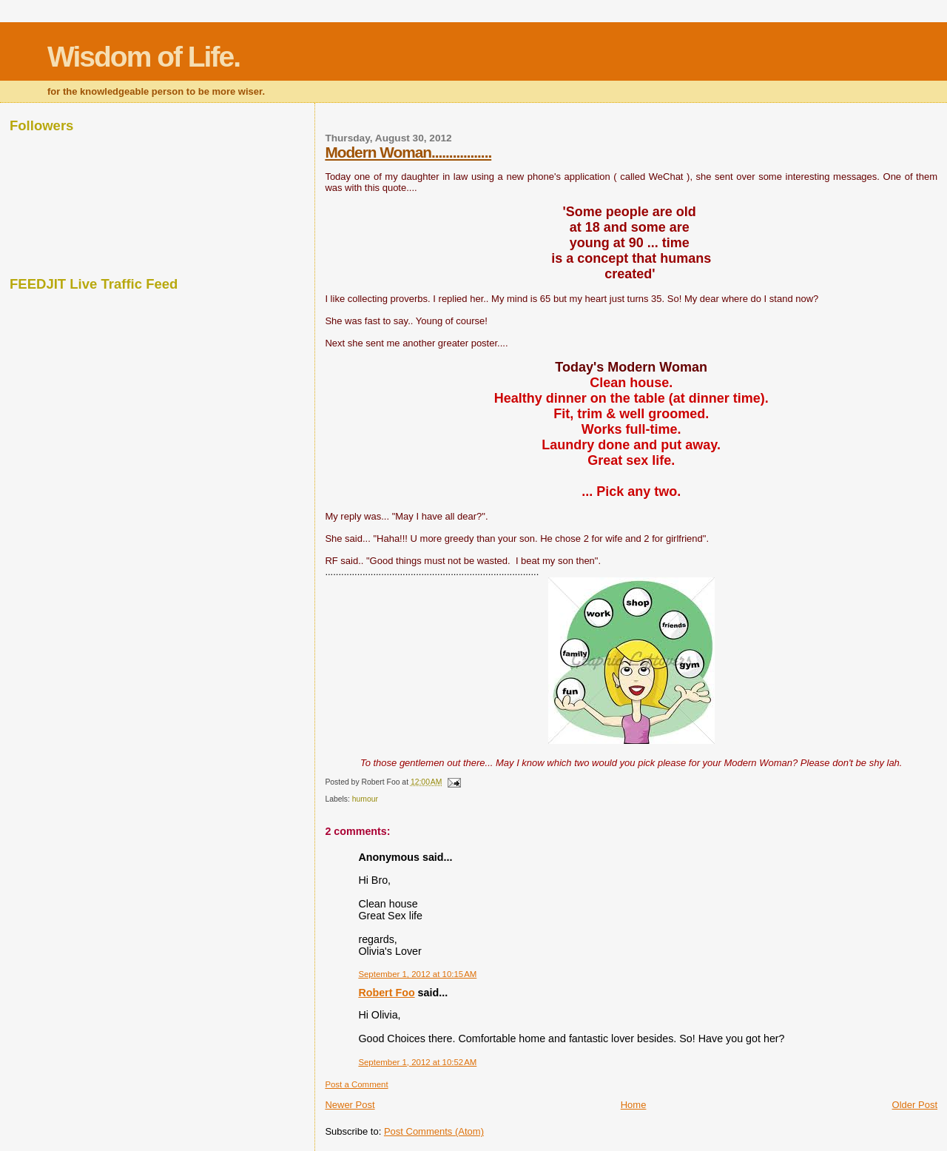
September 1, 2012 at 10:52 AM (417, 1062)
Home (634, 1104)
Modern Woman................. (408, 152)
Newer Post (349, 1104)
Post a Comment (356, 1084)
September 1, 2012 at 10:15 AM (417, 974)
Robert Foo (386, 993)
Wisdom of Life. (143, 57)
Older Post (914, 1104)
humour (365, 799)
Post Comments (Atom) (434, 1131)
